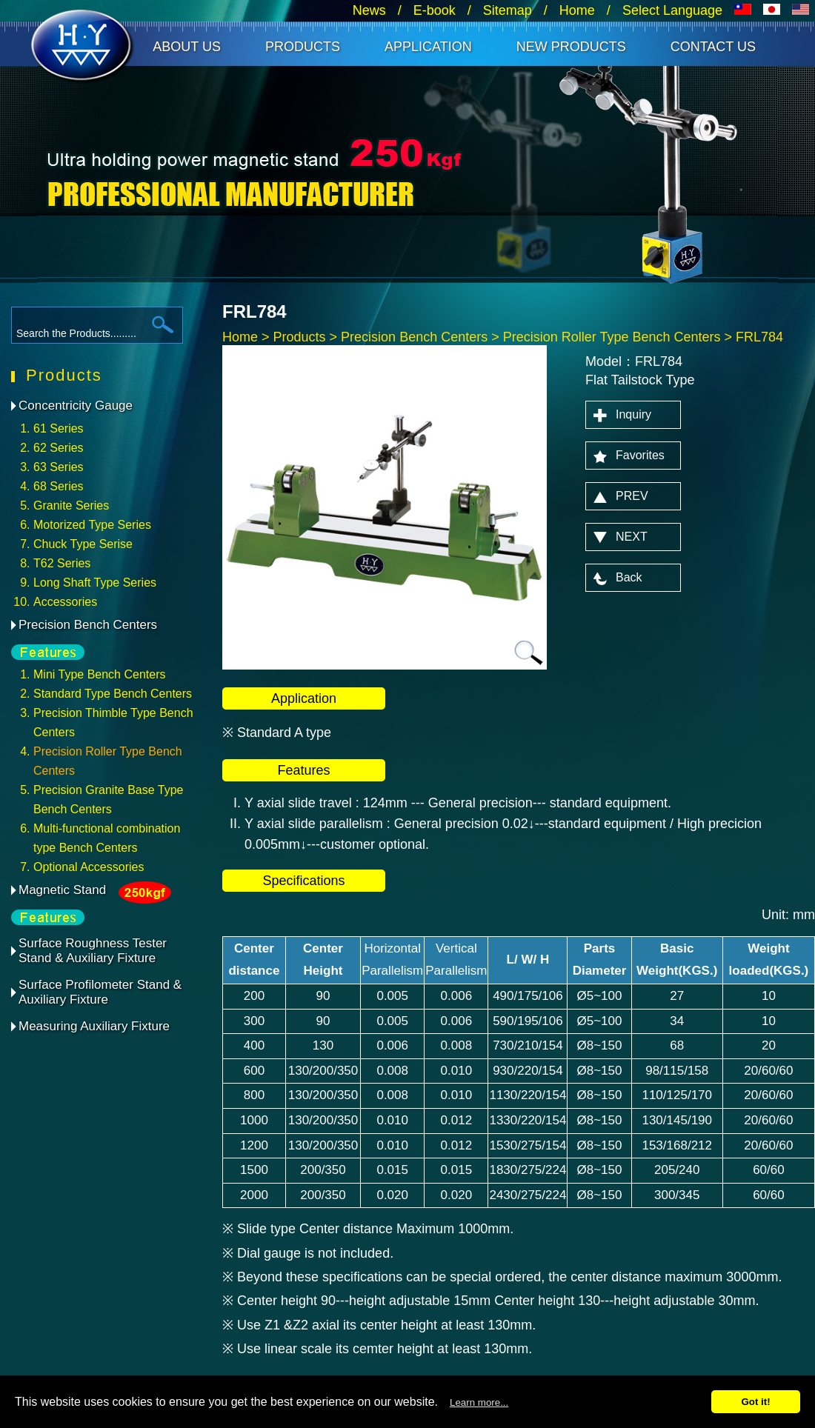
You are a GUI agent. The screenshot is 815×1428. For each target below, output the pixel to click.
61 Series (58, 428)
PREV (632, 496)
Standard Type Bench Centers (112, 693)
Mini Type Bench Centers (99, 674)
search (162, 325)
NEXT (632, 536)
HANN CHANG (83, 47)
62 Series (58, 447)
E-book (434, 10)
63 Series (58, 467)
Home (577, 10)
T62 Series (61, 563)
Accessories (65, 601)
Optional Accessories (88, 867)
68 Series (58, 486)
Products (302, 46)
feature (59, 651)
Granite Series (71, 505)
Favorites (640, 455)
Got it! (755, 1401)
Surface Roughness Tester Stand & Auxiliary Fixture (93, 950)
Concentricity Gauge (76, 405)
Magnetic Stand (62, 892)
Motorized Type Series (92, 524)
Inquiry (633, 414)
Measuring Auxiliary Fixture (94, 1026)
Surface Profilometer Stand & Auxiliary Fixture (100, 992)
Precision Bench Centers (88, 625)
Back (629, 577)
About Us (187, 46)
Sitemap (507, 10)
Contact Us (713, 46)
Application (428, 46)
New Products (571, 46)
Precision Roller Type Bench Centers (612, 337)
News (369, 10)
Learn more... (479, 1402)
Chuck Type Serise (83, 544)
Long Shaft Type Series (94, 582)
